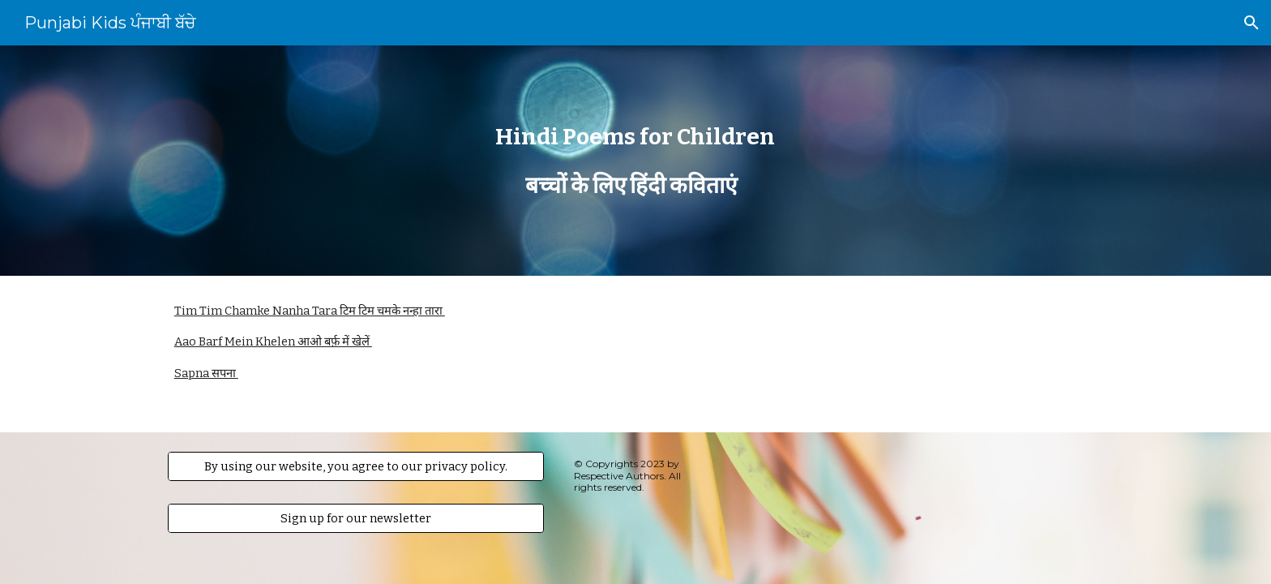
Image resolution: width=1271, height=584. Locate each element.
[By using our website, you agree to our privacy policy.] (356, 467)
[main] (635, 161)
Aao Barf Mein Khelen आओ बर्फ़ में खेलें (273, 341)
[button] (1251, 22)
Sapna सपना (206, 373)
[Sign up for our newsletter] (356, 519)
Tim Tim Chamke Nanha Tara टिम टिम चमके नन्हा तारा (309, 310)
